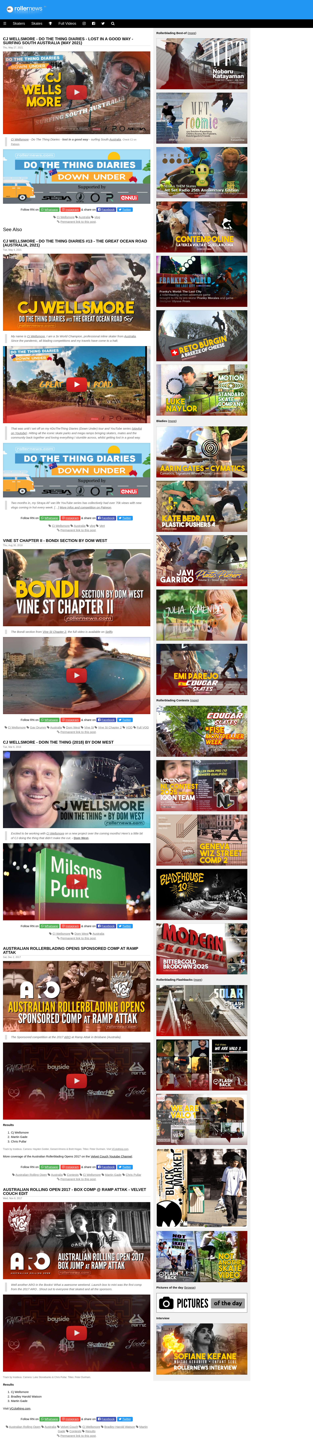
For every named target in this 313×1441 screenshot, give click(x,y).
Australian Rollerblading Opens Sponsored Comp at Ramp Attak (70, 950)
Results (90, 1431)
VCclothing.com (120, 1149)
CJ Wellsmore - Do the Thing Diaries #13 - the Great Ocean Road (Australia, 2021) (75, 243)
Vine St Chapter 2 (54, 631)
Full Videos (67, 24)
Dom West (73, 727)
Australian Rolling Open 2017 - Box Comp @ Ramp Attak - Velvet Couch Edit (74, 1191)
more (191, 33)
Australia (115, 139)
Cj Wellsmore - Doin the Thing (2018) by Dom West (58, 742)
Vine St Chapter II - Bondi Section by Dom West (55, 540)
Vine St (89, 727)
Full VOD (143, 727)
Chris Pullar (133, 1174)
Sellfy (109, 631)
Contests (73, 1174)
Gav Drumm (38, 727)
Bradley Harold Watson (119, 1426)
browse (190, 1287)
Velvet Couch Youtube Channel (111, 1156)
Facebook (108, 209)
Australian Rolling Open (31, 1174)
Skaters (19, 24)
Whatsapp (51, 209)
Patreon (15, 144)
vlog (97, 217)
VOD (129, 727)
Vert (102, 525)
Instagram (72, 209)
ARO (67, 1037)
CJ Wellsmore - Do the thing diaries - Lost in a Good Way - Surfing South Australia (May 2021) (68, 41)
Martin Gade (113, 1174)
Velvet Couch (69, 1426)
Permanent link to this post (78, 221)
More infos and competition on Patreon (85, 507)
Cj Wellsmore (20, 139)
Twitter (126, 209)
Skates (36, 24)
